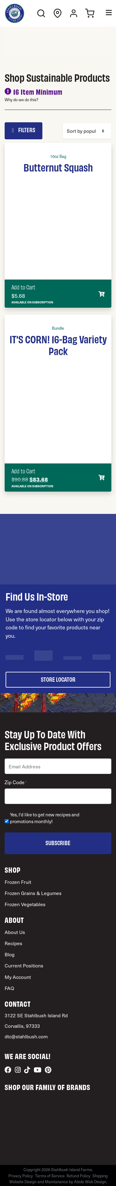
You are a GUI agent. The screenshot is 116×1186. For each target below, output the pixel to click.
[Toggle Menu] (104, 13)
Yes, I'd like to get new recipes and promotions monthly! (44, 818)
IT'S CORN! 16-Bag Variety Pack (58, 344)
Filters (23, 129)
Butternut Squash (58, 166)
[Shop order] (87, 131)
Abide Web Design (90, 1181)
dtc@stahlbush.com (26, 1036)
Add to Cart (23, 287)
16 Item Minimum (37, 91)
